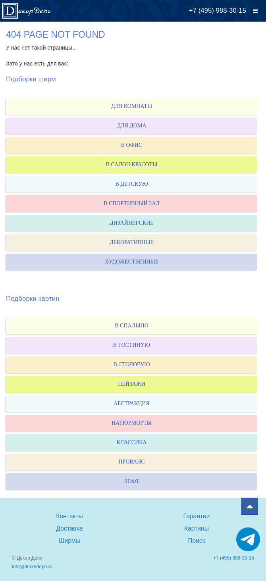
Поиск (196, 540)
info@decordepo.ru (32, 566)
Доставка (69, 528)
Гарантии (196, 516)
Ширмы (69, 540)
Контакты (69, 516)
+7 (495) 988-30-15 (217, 10)
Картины (196, 528)
